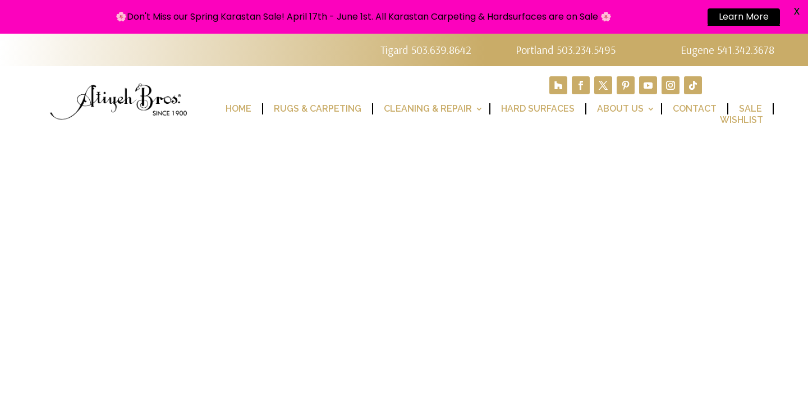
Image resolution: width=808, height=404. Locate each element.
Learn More (744, 16)
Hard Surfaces (538, 108)
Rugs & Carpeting (317, 108)
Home (238, 108)
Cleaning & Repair (428, 108)
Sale (750, 108)
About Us (620, 108)
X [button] (796, 11)
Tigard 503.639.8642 (425, 50)
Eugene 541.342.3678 (727, 50)
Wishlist (741, 119)
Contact (695, 108)
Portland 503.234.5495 (566, 50)
